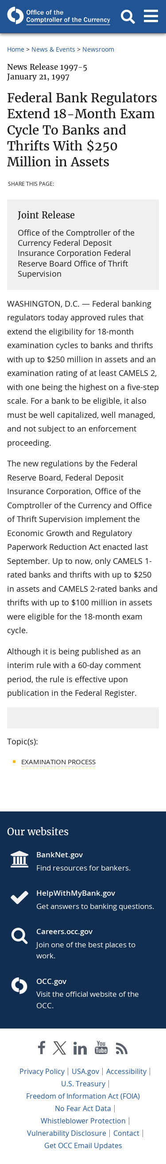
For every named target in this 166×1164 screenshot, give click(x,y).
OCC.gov (51, 981)
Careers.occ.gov (64, 931)
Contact (126, 1133)
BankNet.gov (59, 854)
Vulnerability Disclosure (66, 1133)
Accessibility (126, 1071)
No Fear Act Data (83, 1108)
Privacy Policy (42, 1071)
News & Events (53, 49)
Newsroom (98, 49)
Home (15, 49)
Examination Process (58, 761)
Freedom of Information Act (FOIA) (83, 1096)
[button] (127, 16)
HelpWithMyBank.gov (75, 893)
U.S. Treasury (83, 1084)
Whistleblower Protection (83, 1121)
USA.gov (85, 1071)
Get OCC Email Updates (83, 1145)
